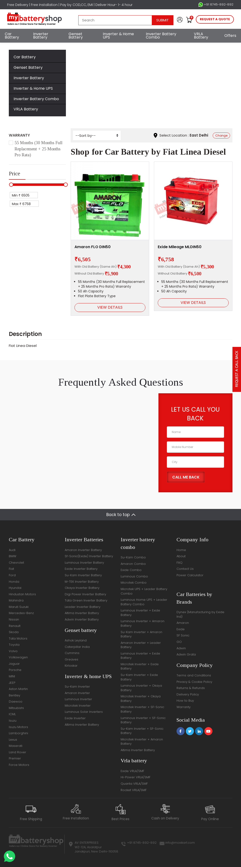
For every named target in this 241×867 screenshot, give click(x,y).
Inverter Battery (40, 35)
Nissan (14, 619)
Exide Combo (131, 570)
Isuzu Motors (18, 727)
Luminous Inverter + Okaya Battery (141, 687)
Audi (12, 550)
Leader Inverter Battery (82, 607)
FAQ (179, 562)
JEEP (12, 682)
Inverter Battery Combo (161, 35)
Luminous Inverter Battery (84, 562)
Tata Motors (18, 638)
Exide (181, 629)
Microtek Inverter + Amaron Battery (142, 741)
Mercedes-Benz (21, 613)
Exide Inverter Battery (81, 569)
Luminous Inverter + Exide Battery (140, 612)
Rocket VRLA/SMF (134, 790)
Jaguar (14, 663)
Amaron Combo (133, 564)
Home (87, 75)
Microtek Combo (134, 582)
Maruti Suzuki (19, 607)
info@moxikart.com (180, 842)
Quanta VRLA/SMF (134, 783)
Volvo (13, 651)
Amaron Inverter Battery (83, 550)
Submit (162, 20)
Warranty (184, 707)
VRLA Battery (201, 35)
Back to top (118, 514)
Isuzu (12, 720)
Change (221, 135)
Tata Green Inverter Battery (86, 600)
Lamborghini (18, 733)
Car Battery (12, 35)
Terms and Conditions (194, 675)
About (181, 556)
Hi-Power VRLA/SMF (135, 777)
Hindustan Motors (22, 594)
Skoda (14, 632)
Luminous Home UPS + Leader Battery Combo (144, 601)
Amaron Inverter (77, 693)
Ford (12, 575)
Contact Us (185, 569)
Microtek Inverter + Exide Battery (140, 666)
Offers (230, 35)
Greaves (71, 659)
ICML (12, 714)
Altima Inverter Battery (82, 613)
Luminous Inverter (78, 699)
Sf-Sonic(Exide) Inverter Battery (89, 556)
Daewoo (15, 701)
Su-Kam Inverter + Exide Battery (139, 677)
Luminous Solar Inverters (84, 711)
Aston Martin (18, 689)
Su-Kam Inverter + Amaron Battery (141, 634)
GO (179, 642)
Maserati (15, 746)
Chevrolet (16, 562)
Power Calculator (190, 575)
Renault (14, 626)
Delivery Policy (188, 694)
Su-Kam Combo (133, 557)
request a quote (215, 19)
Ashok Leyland (76, 640)
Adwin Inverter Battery (82, 619)
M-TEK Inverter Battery (82, 581)
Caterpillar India (77, 647)
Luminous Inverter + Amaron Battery (142, 623)
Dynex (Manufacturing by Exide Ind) (200, 614)
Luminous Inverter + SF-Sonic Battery (143, 720)
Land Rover (17, 752)
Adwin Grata (186, 654)
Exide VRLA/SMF (132, 771)
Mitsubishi (16, 708)
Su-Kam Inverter (77, 686)
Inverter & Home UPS (118, 35)
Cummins (72, 653)
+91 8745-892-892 (215, 4)
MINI (12, 676)
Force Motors (19, 765)
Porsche (15, 670)
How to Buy (185, 700)
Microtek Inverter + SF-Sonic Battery (142, 709)
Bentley (14, 695)
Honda (14, 581)
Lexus (13, 739)
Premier (15, 758)
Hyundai (15, 588)
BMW (12, 556)
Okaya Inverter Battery (82, 588)
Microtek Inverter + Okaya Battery (141, 698)
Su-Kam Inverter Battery (83, 575)
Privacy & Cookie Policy (194, 682)
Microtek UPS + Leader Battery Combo (144, 591)
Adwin (181, 648)
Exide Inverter (75, 718)
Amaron (183, 623)
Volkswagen (18, 657)
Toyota (14, 644)
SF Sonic (183, 635)
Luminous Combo (134, 576)
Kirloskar (71, 665)
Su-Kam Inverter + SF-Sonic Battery (142, 730)
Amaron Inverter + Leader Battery (141, 645)
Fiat (123, 75)
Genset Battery (76, 35)
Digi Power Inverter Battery (85, 594)
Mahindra (16, 600)
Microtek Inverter (78, 705)
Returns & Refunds (191, 688)
